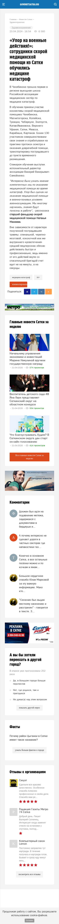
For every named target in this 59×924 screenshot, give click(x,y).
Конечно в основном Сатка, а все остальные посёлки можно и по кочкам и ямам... (33, 561)
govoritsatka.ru (29, 4)
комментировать (19, 284)
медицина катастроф (21, 277)
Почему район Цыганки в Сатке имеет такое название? (29, 737)
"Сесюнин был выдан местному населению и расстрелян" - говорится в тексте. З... (33, 605)
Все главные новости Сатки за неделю (29, 457)
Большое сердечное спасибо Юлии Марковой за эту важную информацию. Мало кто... (34, 583)
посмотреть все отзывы (29, 874)
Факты (15, 727)
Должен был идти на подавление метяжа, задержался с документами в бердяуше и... (31, 519)
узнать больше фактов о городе (29, 750)
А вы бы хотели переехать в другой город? (25, 660)
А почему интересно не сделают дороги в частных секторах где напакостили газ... (33, 541)
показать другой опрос (29, 708)
